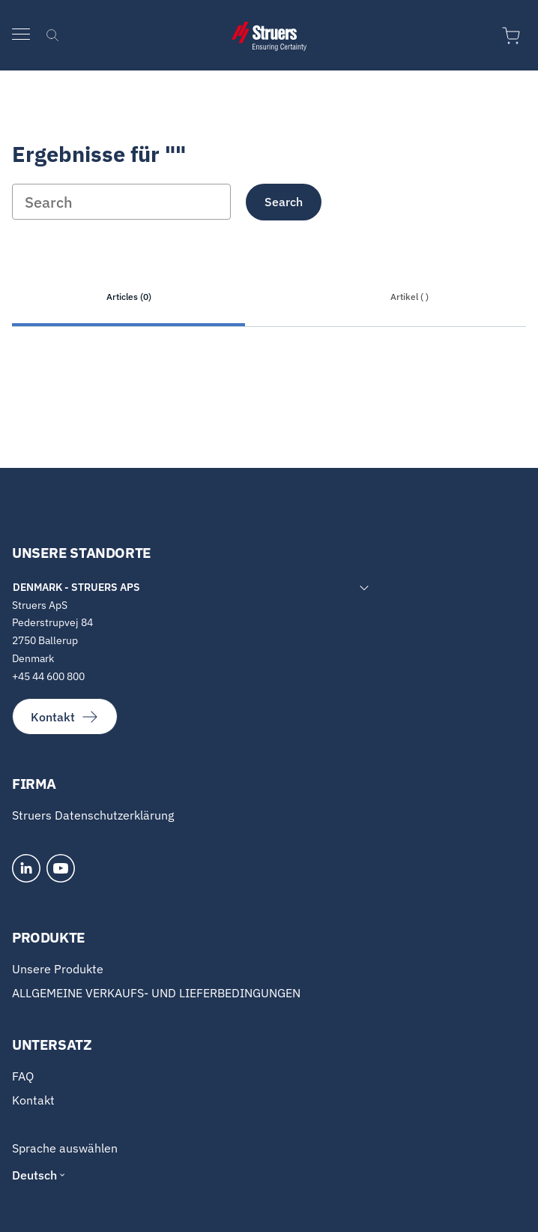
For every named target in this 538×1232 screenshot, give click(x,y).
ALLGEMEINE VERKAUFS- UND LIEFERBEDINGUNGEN (156, 992)
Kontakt (65, 717)
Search (284, 201)
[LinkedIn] (26, 868)
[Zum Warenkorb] (514, 36)
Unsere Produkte (57, 968)
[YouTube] (60, 868)
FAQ (23, 1076)
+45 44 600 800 (48, 676)
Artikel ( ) (409, 296)
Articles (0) (128, 296)
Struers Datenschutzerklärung (93, 815)
